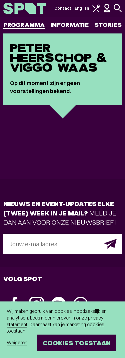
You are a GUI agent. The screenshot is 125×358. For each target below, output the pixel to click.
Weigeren (17, 343)
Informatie (69, 24)
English (82, 8)
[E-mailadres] (62, 244)
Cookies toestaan (77, 343)
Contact (63, 8)
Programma (24, 24)
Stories (108, 24)
